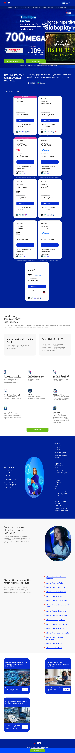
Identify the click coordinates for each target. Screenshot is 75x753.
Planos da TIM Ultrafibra (47, 7)
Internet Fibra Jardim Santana (56, 592)
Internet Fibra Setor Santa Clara (56, 600)
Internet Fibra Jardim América (56, 611)
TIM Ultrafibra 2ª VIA (36, 7)
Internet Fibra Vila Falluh (54, 643)
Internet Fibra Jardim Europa (55, 587)
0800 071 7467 (65, 77)
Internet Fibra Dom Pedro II (55, 583)
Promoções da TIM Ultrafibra (61, 7)
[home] (7, 3)
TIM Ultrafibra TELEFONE (13, 7)
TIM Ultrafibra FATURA (24, 7)
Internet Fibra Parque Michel (55, 620)
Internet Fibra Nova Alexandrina (56, 615)
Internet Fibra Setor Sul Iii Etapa (56, 624)
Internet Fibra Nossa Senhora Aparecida (56, 578)
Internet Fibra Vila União (54, 596)
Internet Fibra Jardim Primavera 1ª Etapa (57, 606)
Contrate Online (37, 750)
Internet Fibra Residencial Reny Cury (58, 633)
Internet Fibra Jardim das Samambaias (54, 638)
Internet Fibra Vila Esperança (55, 628)
